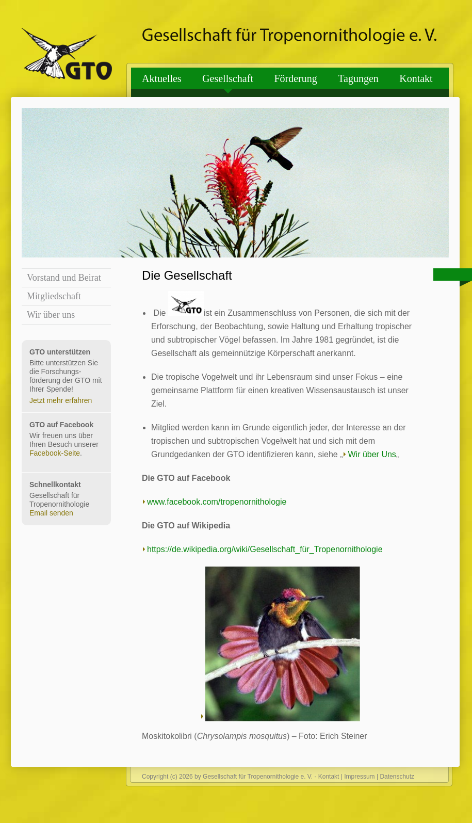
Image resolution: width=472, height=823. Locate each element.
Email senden (51, 513)
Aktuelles (162, 78)
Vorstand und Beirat (64, 277)
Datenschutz (397, 776)
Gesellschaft (227, 78)
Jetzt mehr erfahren (60, 400)
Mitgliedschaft (54, 296)
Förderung (295, 78)
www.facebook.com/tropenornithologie (216, 501)
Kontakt (415, 78)
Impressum (359, 776)
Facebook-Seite (54, 453)
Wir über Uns (372, 454)
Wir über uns (51, 315)
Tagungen (358, 78)
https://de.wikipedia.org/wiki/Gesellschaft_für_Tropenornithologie (265, 549)
